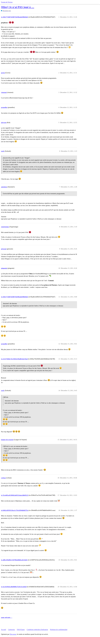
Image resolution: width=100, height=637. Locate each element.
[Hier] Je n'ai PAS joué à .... (17, 7)
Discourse (13, 634)
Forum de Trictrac (7, 2)
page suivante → (6, 617)
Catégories (11, 629)
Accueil (3, 629)
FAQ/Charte (21, 629)
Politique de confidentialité (58, 629)
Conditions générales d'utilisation (37, 629)
